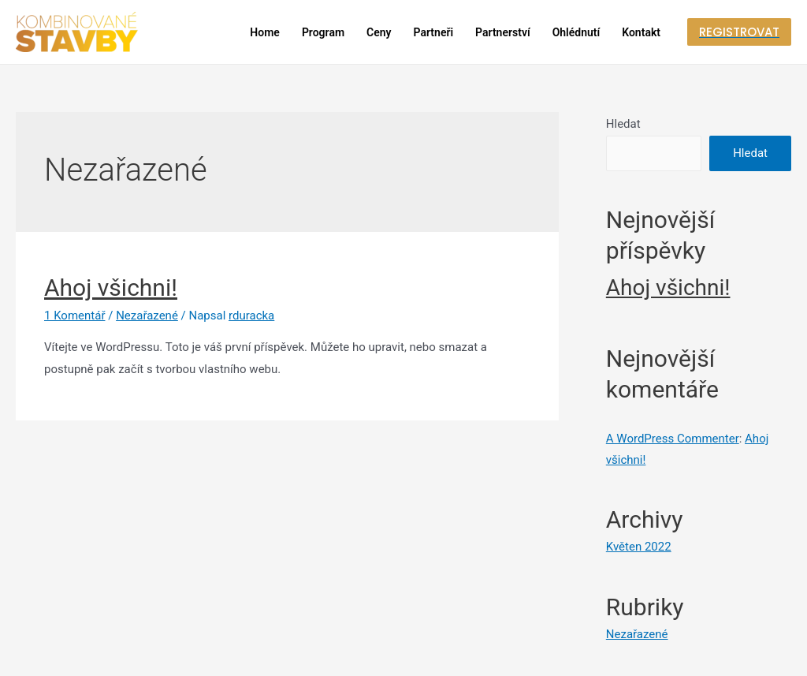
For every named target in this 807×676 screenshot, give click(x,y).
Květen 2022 (638, 547)
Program (323, 32)
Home (265, 32)
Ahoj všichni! (110, 287)
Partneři (434, 32)
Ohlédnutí (576, 32)
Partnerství (502, 32)
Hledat (623, 124)
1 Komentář (74, 315)
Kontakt (641, 32)
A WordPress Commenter (672, 438)
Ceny (378, 32)
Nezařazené (147, 315)
